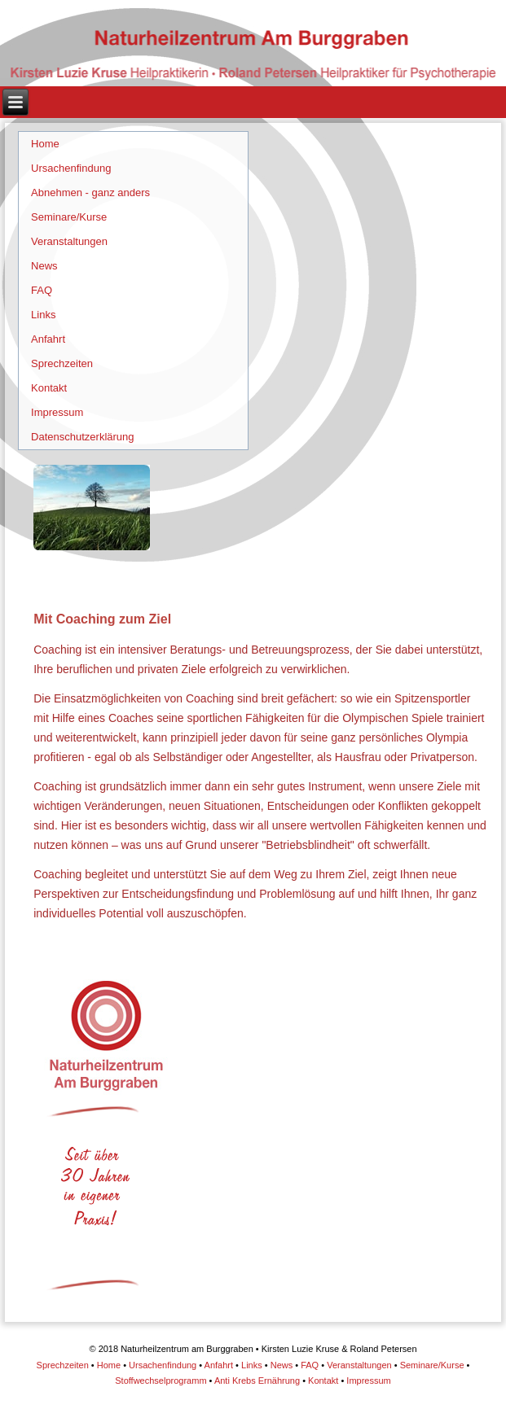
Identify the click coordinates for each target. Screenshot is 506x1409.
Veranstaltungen (69, 241)
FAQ (41, 290)
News (44, 266)
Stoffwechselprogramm (160, 1380)
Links (43, 314)
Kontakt (49, 388)
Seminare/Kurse (69, 217)
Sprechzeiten (62, 363)
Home (45, 144)
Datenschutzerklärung (82, 437)
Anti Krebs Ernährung (257, 1380)
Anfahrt (48, 339)
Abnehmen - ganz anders (90, 192)
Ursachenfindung (71, 168)
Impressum (57, 412)
